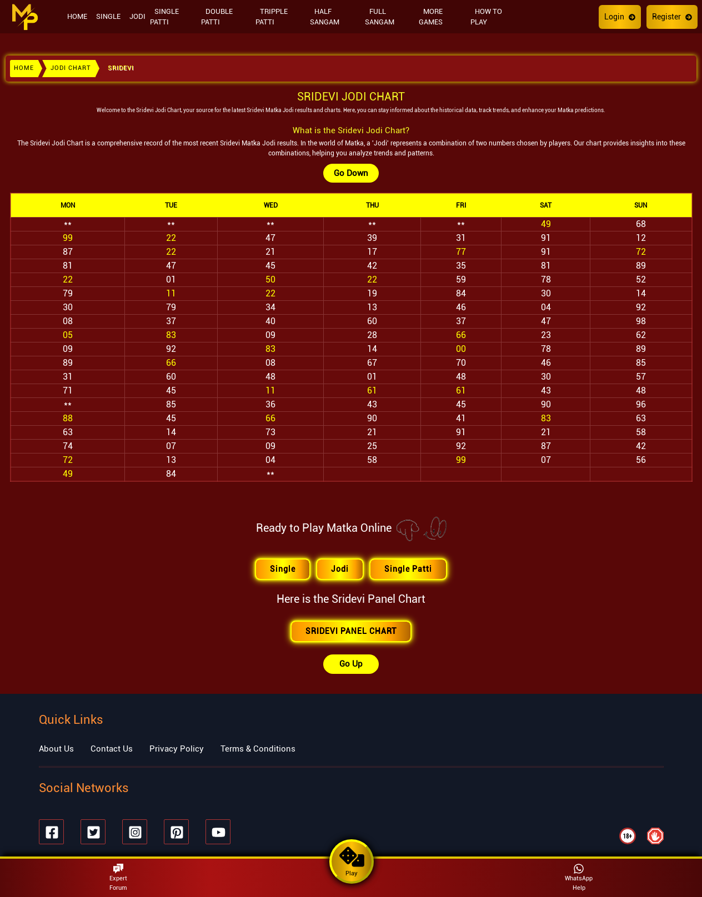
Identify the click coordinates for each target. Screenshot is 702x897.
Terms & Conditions (257, 749)
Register (672, 16)
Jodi (340, 569)
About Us (56, 749)
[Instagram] (134, 831)
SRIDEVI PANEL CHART (351, 631)
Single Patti (408, 569)
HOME (77, 16)
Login (619, 16)
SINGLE (108, 16)
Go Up (351, 664)
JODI (137, 16)
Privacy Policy (176, 749)
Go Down (351, 173)
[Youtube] (217, 831)
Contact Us (112, 749)
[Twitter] (93, 831)
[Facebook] (51, 831)
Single (282, 569)
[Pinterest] (176, 831)
